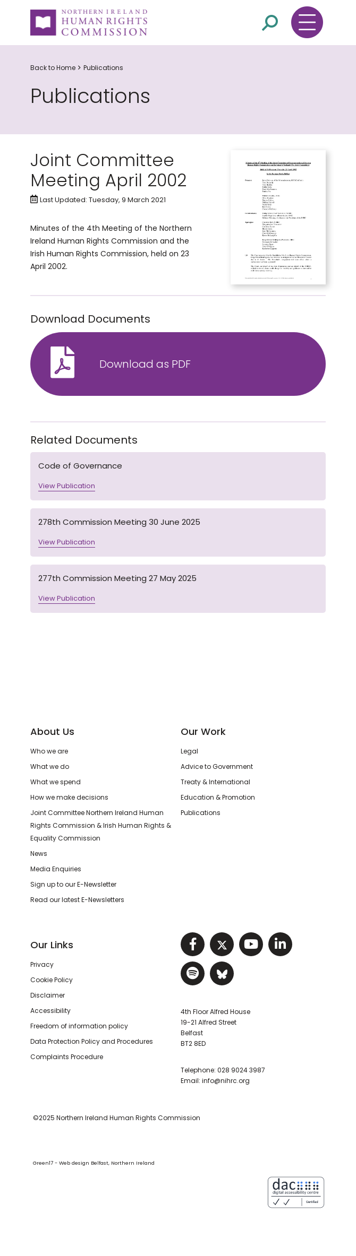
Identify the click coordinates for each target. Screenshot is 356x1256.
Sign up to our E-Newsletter (73, 884)
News (38, 853)
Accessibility (50, 1010)
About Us (52, 731)
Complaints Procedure (66, 1056)
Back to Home (52, 67)
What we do (49, 766)
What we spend (55, 781)
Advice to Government (217, 766)
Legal (189, 751)
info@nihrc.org (226, 1080)
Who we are (49, 751)
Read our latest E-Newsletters (77, 899)
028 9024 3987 (241, 1070)
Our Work (203, 731)
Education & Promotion (218, 797)
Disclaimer (47, 995)
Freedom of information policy (79, 1025)
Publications (103, 67)
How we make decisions (69, 797)
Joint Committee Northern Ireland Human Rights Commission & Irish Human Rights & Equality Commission (100, 825)
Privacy (42, 964)
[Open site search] (270, 23)
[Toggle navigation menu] (307, 22)
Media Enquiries (55, 868)
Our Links (51, 944)
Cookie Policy (51, 979)
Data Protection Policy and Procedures (91, 1041)
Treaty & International (215, 781)
